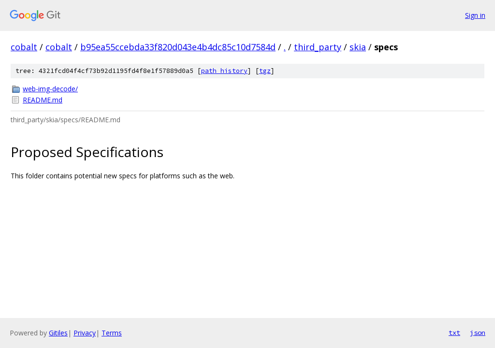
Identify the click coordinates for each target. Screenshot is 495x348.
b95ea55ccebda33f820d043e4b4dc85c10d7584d (178, 47)
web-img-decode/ (50, 88)
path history (224, 71)
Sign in (475, 15)
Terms (112, 332)
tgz (265, 71)
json (477, 332)
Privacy (84, 332)
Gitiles (58, 332)
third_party (317, 47)
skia (357, 47)
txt (454, 332)
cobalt (24, 47)
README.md (42, 99)
